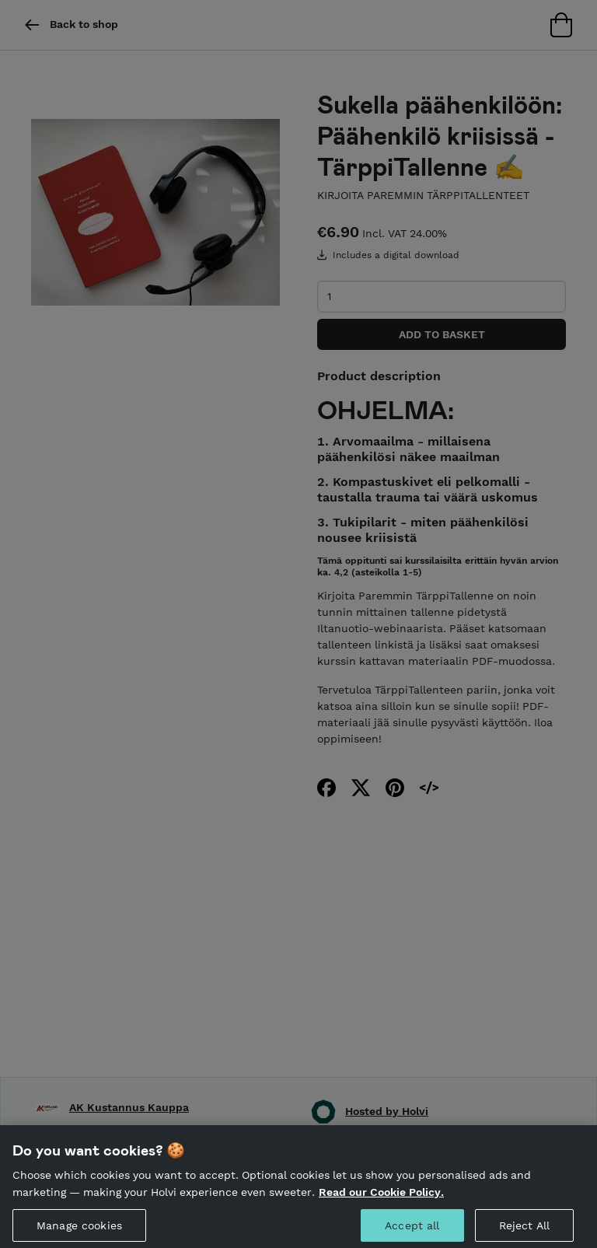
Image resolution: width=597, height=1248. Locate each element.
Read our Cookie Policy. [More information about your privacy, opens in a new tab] (381, 1199)
